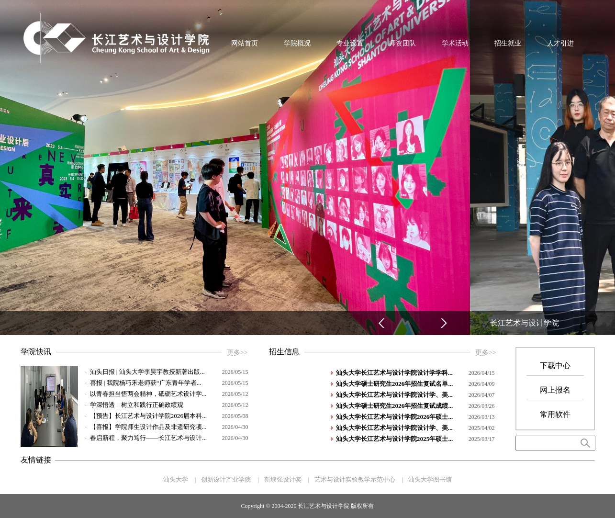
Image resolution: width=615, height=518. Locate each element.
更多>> (237, 352)
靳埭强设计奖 (283, 479)
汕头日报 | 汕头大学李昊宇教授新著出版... (147, 371)
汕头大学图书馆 (430, 479)
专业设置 (349, 43)
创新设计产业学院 (226, 479)
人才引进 (560, 43)
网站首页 (244, 43)
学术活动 (455, 43)
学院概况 (297, 43)
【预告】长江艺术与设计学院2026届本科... (148, 415)
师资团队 (402, 43)
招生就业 (507, 43)
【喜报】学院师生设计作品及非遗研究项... (148, 426)
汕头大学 (175, 479)
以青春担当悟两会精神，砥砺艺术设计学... (148, 393)
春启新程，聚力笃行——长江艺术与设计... (148, 437)
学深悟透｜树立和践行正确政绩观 (136, 404)
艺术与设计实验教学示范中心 (354, 479)
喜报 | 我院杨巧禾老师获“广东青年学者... (145, 382)
